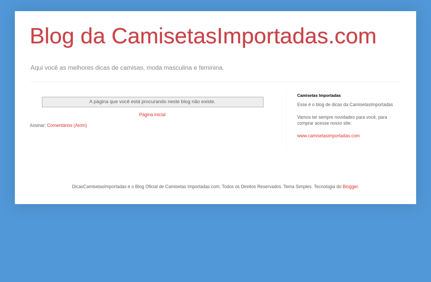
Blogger (350, 186)
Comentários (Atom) (67, 125)
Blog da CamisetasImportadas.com (203, 35)
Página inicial (152, 114)
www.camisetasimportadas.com (328, 135)
